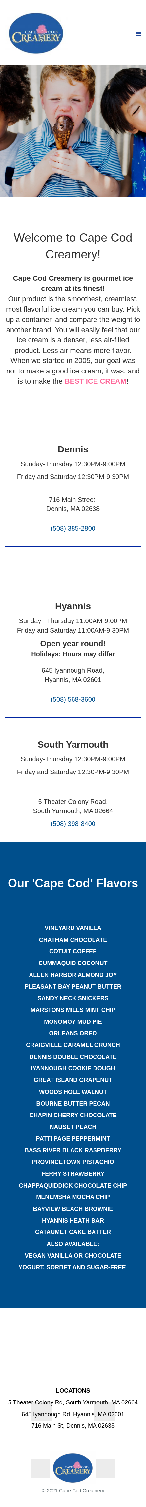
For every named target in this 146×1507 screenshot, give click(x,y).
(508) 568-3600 (73, 699)
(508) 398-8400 (73, 823)
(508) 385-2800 (73, 528)
